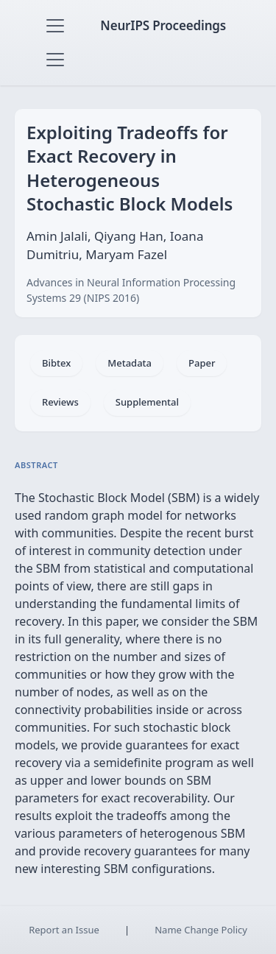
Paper (201, 363)
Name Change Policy (201, 929)
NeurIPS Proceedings (163, 25)
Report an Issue (64, 929)
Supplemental (147, 402)
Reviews (60, 402)
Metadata (129, 363)
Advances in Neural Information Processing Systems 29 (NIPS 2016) (131, 290)
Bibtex (56, 363)
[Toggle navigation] (55, 26)
